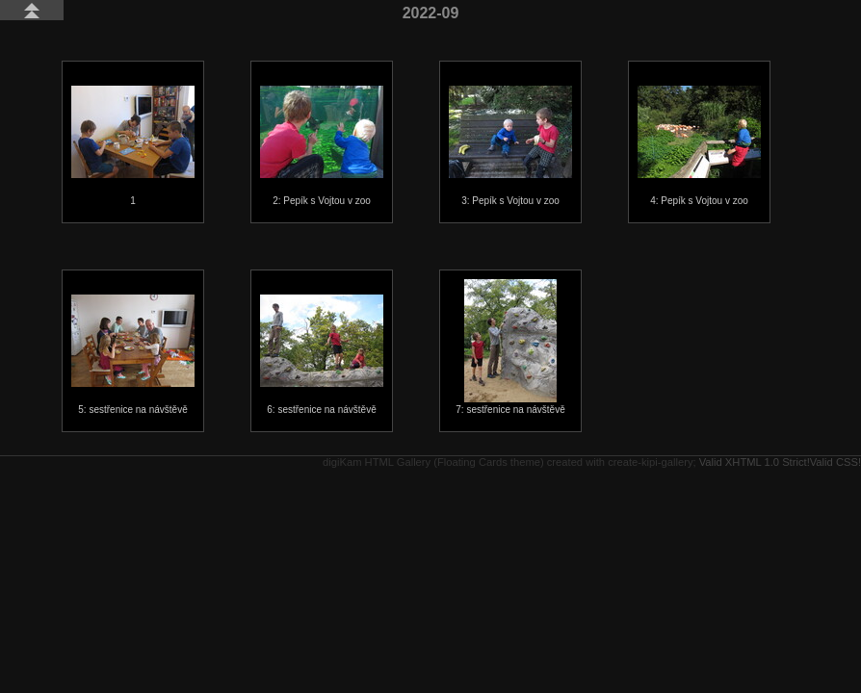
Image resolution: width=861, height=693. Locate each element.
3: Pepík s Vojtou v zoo (510, 146)
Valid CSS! (835, 462)
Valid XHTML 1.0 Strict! (754, 462)
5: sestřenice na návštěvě (133, 355)
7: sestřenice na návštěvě (510, 347)
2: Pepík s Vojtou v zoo (321, 146)
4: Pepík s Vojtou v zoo (699, 146)
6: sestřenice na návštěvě (321, 355)
